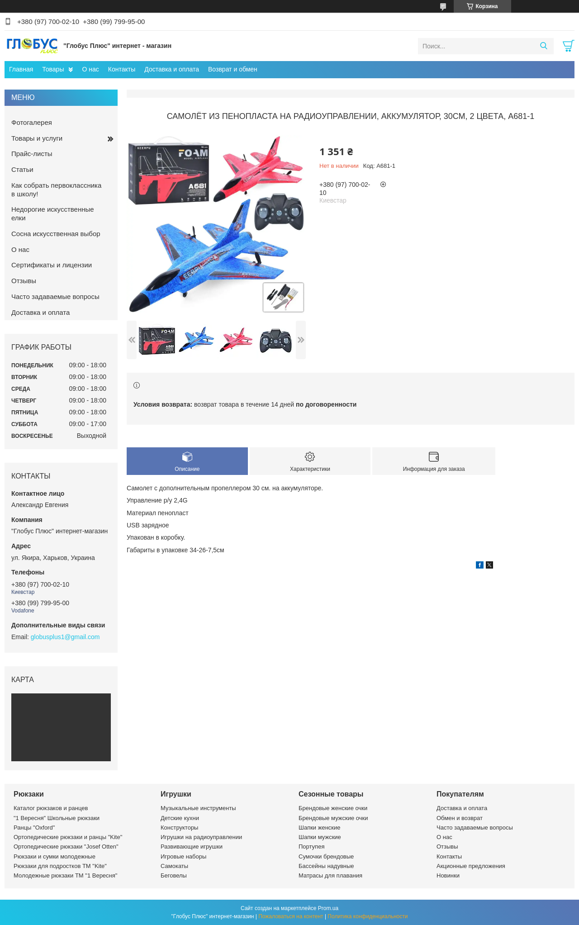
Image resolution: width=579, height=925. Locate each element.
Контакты (121, 69)
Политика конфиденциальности (367, 916)
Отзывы (23, 281)
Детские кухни (180, 818)
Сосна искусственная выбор (55, 233)
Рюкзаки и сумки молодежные (54, 856)
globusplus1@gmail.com (65, 636)
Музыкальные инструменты (198, 808)
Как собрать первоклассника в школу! (56, 189)
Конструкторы (179, 827)
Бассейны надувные (326, 866)
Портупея (311, 846)
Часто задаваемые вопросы (55, 296)
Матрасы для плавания (330, 875)
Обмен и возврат (460, 818)
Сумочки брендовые (326, 856)
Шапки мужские (320, 837)
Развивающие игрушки (192, 846)
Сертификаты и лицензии (51, 265)
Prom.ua (328, 908)
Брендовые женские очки (333, 808)
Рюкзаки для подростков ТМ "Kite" (60, 866)
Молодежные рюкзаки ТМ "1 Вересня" (65, 875)
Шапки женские (320, 827)
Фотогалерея (31, 122)
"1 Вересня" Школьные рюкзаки (57, 818)
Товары (53, 69)
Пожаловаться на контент (290, 916)
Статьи (22, 169)
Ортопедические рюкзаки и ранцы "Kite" (68, 837)
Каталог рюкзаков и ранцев (51, 808)
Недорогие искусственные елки (52, 213)
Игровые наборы (183, 856)
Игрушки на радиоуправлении (201, 837)
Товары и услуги (36, 138)
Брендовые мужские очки (333, 818)
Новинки (448, 875)
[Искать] (543, 46)
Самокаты (174, 866)
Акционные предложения (471, 866)
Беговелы (174, 875)
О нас (90, 69)
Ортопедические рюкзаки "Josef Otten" (66, 846)
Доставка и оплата (171, 69)
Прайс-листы (31, 153)
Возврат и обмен (232, 69)
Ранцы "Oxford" (34, 827)
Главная (21, 69)
